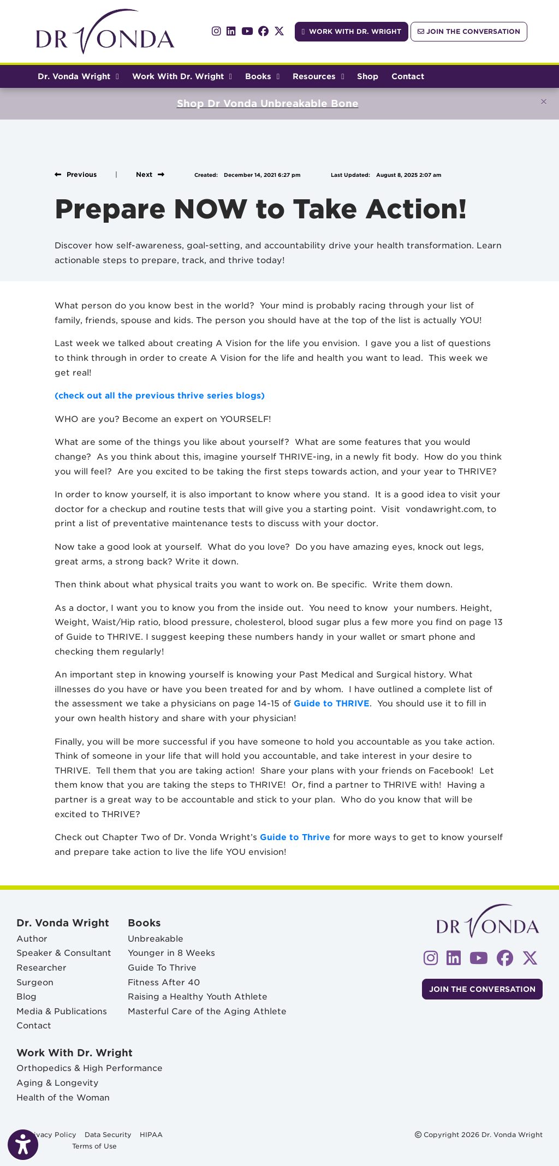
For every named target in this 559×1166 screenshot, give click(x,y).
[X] (279, 31)
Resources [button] (318, 76)
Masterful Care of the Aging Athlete (207, 1011)
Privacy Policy (51, 1134)
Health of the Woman (63, 1097)
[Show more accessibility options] (22, 1146)
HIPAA (151, 1134)
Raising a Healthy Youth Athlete (197, 996)
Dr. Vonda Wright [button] (78, 76)
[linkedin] (231, 31)
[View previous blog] (76, 174)
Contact (407, 76)
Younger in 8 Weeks (171, 953)
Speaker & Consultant (63, 953)
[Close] (543, 101)
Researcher (41, 967)
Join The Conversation (469, 31)
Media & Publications (61, 1011)
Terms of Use (94, 1145)
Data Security (108, 1134)
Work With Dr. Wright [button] (182, 76)
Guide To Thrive (162, 967)
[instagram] (216, 31)
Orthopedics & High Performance (89, 1068)
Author (31, 938)
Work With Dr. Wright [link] (351, 31)
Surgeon (34, 982)
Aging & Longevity (57, 1083)
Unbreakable (155, 938)
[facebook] (263, 31)
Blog (26, 996)
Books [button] (262, 76)
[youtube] (247, 31)
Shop (371, 75)
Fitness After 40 (164, 982)
